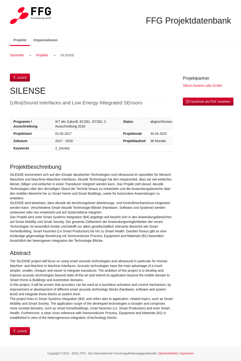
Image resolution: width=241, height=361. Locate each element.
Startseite (17, 55)
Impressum (187, 353)
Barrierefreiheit (168, 353)
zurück (20, 77)
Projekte (21, 39)
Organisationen (45, 40)
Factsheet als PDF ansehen (208, 101)
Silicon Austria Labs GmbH (202, 85)
